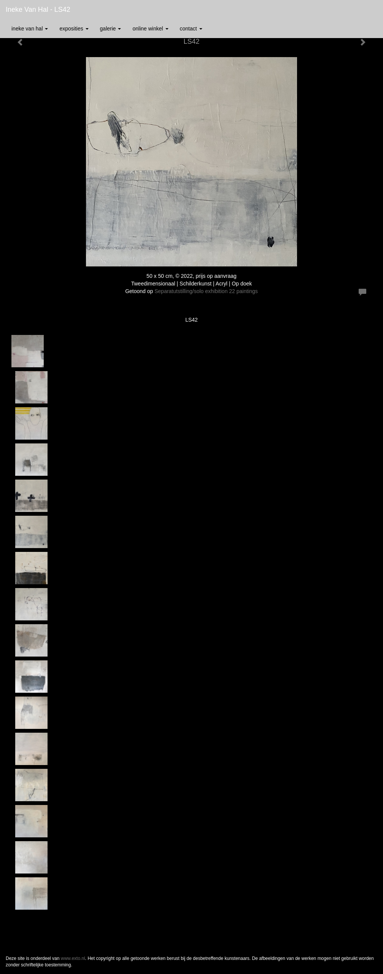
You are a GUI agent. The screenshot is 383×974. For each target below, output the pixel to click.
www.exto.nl (73, 958)
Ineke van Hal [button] (29, 29)
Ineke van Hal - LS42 (38, 9)
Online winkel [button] (150, 29)
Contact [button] (191, 29)
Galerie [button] (110, 29)
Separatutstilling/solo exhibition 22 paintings (206, 291)
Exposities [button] (73, 29)
